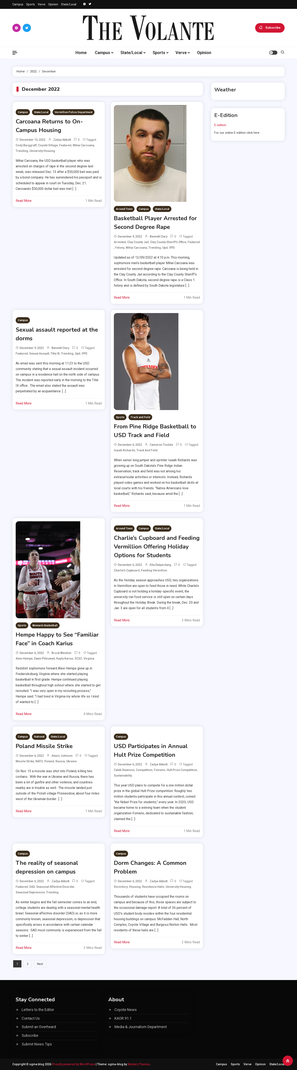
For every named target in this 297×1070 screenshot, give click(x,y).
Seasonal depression (30, 892)
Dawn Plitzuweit (44, 658)
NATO (39, 761)
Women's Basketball (45, 625)
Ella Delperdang (160, 564)
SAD (32, 886)
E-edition (220, 125)
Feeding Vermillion (154, 570)
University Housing (42, 151)
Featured (65, 145)
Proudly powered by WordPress (74, 1064)
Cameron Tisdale (161, 444)
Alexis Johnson (62, 755)
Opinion (53, 4)
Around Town (124, 208)
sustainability (123, 775)
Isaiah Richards (124, 450)
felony (119, 247)
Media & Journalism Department (140, 1027)
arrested (120, 242)
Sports (30, 4)
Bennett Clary (158, 236)
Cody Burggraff (26, 145)
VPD (172, 247)
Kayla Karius (64, 658)
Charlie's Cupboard (127, 570)
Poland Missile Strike (44, 746)
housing (135, 886)
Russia (60, 761)
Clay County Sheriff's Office (168, 242)
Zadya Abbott (62, 139)
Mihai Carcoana (83, 145)
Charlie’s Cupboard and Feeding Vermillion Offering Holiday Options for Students (157, 546)
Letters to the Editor (38, 1009)
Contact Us (31, 1018)
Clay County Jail (138, 242)
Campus (17, 4)
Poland (49, 761)
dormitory (121, 886)
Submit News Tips (37, 1044)
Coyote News (125, 1009)
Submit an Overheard (39, 1027)
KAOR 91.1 (123, 1018)
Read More (24, 201)
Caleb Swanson (124, 770)
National (39, 736)
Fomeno (159, 770)
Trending (22, 151)
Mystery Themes (139, 1064)
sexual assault (39, 353)
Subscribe (269, 28)
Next (40, 964)
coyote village (48, 145)
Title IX (55, 353)
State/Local (68, 4)
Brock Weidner (62, 653)
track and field (147, 450)
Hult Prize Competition (182, 770)
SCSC (78, 658)
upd (165, 247)
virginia (89, 658)
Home (81, 52)
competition (144, 770)
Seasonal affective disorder (55, 886)
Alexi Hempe (24, 658)
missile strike (25, 761)
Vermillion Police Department (73, 112)
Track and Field (140, 417)
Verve (41, 4)
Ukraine (71, 761)
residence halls (153, 886)
